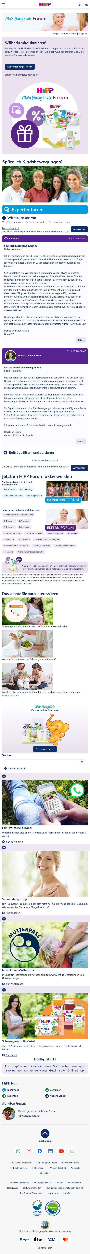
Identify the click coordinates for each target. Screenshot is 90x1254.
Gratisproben (61, 1066)
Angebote (75, 1168)
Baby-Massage (14, 1070)
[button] (79, 4)
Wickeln (48, 1066)
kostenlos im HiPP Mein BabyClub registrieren (57, 566)
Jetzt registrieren (68, 33)
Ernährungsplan (78, 1066)
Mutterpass (41, 1070)
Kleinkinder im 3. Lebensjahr (16, 545)
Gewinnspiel (57, 1070)
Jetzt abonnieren (14, 841)
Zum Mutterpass (14, 983)
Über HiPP (45, 1173)
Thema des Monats (41, 545)
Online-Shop (75, 1070)
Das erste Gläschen (34, 533)
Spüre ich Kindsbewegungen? (20, 245)
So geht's (83, 33)
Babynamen (24, 527)
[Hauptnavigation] (4, 4)
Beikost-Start (9, 489)
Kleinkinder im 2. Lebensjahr (46, 539)
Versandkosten (74, 1182)
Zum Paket (11, 1055)
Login (56, 33)
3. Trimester (9, 527)
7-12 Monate (24, 539)
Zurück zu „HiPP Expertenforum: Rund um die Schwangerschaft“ (36, 231)
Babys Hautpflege (55, 533)
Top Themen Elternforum (31, 1193)
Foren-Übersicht (10, 228)
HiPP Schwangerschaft (21, 1162)
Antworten (79, 229)
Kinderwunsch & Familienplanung (18, 514)
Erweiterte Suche (17, 768)
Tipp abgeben (13, 912)
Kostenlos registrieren (19, 66)
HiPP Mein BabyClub (57, 1168)
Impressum (53, 1193)
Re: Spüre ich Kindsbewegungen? (22, 367)
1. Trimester (9, 521)
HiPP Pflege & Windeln (46, 1162)
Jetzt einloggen (30, 74)
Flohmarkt (8, 552)
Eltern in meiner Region (65, 545)
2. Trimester (24, 521)
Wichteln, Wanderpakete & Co (30, 552)
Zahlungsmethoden (32, 1188)
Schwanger (36, 1066)
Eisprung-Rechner (17, 1066)
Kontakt (66, 1193)
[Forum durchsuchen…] (45, 762)
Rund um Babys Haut (13, 495)
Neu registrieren (45, 749)
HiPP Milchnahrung (70, 1162)
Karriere (59, 1182)
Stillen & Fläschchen (12, 533)
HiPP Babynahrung (19, 1168)
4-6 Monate (9, 539)
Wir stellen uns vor (21, 217)
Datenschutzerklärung (19, 1182)
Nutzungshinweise (42, 1182)
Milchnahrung (26, 489)
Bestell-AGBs (12, 1188)
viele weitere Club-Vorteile (64, 569)
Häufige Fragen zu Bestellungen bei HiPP (64, 1188)
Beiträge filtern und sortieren (31, 452)
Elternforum (13, 222)
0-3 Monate (72, 533)
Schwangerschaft (34, 495)
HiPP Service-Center (29, 1115)
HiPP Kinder (37, 1168)
